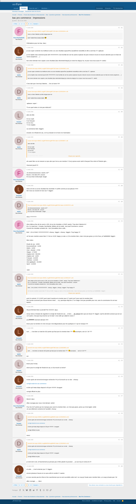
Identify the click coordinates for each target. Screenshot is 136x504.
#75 (122, 360)
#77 (122, 396)
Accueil (16, 8)
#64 (122, 88)
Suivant (35, 24)
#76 (122, 376)
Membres (44, 8)
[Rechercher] (118, 8)
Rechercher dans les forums (33, 11)
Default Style (17, 500)
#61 (122, 27)
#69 (122, 201)
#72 (122, 306)
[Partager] (119, 28)
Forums (23, 8)
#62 (122, 47)
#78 (122, 413)
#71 (122, 274)
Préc (16, 24)
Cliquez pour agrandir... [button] (74, 156)
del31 (15, 20)
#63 (122, 65)
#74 (122, 344)
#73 (122, 328)
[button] (38, 8)
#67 (122, 169)
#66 (122, 137)
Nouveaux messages (18, 11)
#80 (122, 466)
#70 (122, 221)
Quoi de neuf (33, 8)
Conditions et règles (97, 500)
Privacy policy (107, 500)
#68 (122, 185)
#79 (122, 439)
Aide (114, 500)
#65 (122, 111)
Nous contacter (86, 500)
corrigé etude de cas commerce (36, 383)
